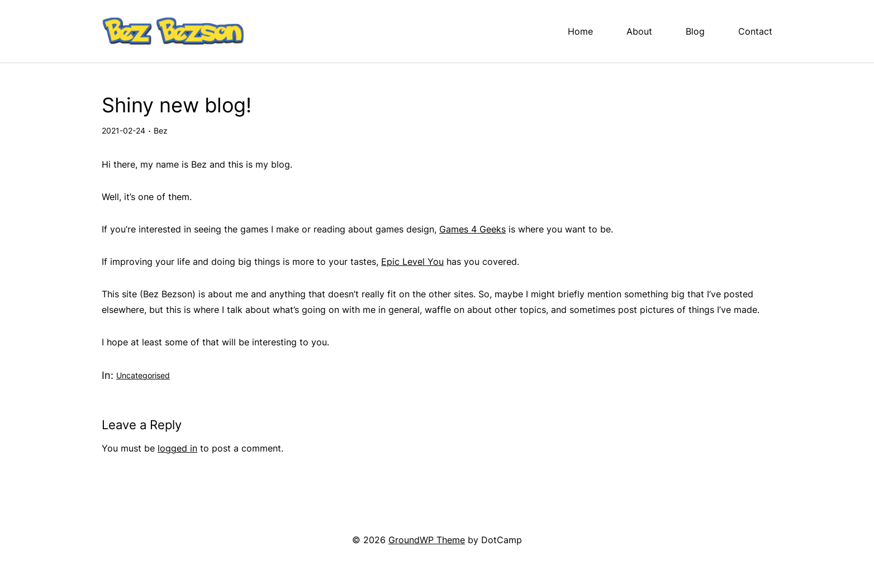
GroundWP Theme (426, 539)
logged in (177, 448)
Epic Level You (412, 261)
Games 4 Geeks (472, 229)
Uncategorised (143, 375)
